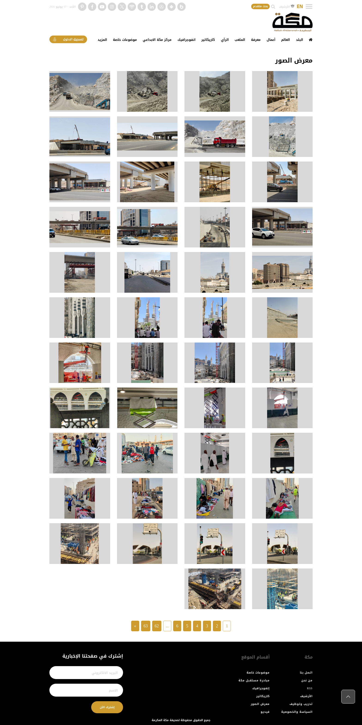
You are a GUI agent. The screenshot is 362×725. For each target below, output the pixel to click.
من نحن (307, 680)
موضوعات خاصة (125, 40)
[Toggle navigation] (309, 6)
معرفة (256, 40)
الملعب (240, 40)
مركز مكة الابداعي (157, 40)
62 (157, 626)
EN (300, 7)
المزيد (102, 40)
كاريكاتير (208, 40)
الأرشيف (286, 6)
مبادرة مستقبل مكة (254, 680)
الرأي (225, 40)
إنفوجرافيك (261, 688)
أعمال (271, 40)
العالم (285, 40)
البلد (299, 40)
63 (146, 626)
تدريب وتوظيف (301, 704)
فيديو (265, 711)
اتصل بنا (306, 672)
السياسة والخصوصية (297, 711)
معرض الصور (260, 704)
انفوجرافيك (187, 40)
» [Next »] (135, 626)
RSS (310, 688)
